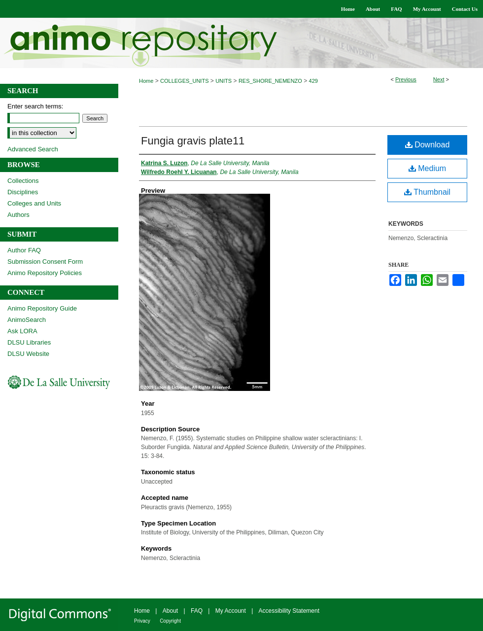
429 (313, 81)
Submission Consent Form (45, 261)
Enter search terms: (35, 106)
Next (439, 79)
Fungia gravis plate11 (192, 141)
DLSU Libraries (29, 342)
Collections (23, 180)
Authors (18, 214)
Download (427, 144)
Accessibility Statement (289, 610)
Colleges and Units (34, 203)
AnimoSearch (26, 319)
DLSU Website (28, 353)
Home (146, 81)
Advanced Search (32, 149)
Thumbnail (427, 192)
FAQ (197, 610)
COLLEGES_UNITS (184, 81)
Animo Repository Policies (44, 273)
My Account (230, 610)
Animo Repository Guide (42, 308)
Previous (405, 79)
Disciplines (22, 192)
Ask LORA (22, 331)
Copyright (170, 621)
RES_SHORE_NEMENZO (270, 81)
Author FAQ (24, 250)
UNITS (223, 81)
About (170, 610)
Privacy (142, 621)
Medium (427, 168)
